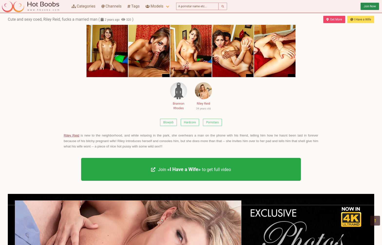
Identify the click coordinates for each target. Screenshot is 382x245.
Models (154, 6)
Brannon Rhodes (178, 96)
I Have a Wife (360, 19)
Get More (334, 19)
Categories (84, 6)
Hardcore (190, 122)
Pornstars (212, 122)
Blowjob (168, 122)
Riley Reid (203, 97)
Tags (133, 6)
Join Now (370, 6)
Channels (111, 6)
